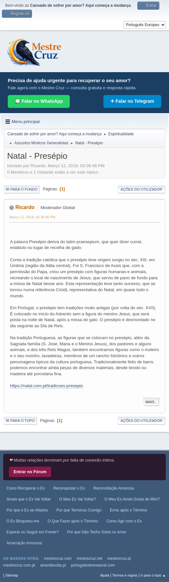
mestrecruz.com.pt (19, 565)
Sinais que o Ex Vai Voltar (28, 499)
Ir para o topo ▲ (153, 575)
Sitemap (11, 575)
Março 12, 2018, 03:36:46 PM (32, 217)
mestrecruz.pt (119, 558)
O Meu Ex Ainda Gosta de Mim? (132, 499)
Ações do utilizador (141, 189)
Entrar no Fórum (30, 471)
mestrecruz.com (57, 558)
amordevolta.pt (53, 565)
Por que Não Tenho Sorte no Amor (96, 532)
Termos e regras (125, 575)
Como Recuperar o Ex (25, 488)
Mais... (151, 402)
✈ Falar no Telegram (132, 101)
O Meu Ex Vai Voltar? (77, 499)
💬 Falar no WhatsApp (39, 101)
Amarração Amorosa (24, 543)
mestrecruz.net (89, 558)
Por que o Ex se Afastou (27, 510)
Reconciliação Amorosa (113, 488)
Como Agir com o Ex (124, 521)
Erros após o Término (128, 510)
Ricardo (25, 207)
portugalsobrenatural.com (93, 565)
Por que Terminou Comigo (79, 510)
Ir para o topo (20, 421)
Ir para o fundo (21, 189)
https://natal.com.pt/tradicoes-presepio (46, 385)
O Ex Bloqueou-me (22, 521)
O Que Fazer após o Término (73, 521)
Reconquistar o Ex (69, 488)
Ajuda (104, 575)
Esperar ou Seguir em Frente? (32, 532)
